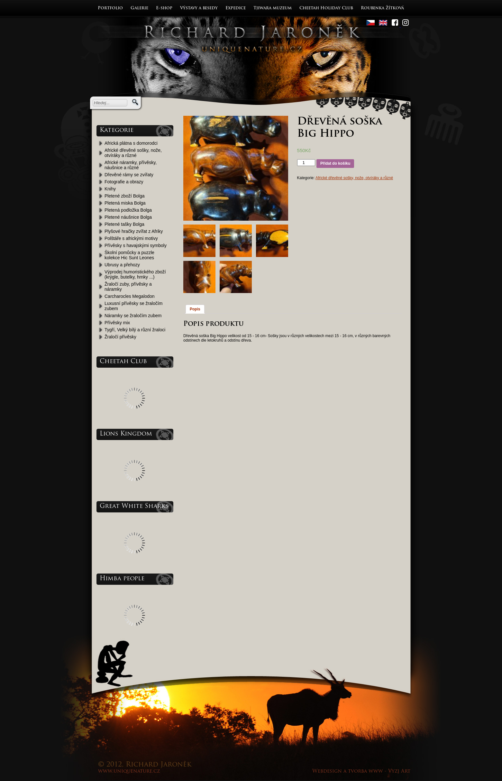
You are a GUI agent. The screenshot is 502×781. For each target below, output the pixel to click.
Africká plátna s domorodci (131, 143)
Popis (195, 309)
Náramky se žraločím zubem (133, 315)
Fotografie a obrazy (124, 181)
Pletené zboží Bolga (125, 195)
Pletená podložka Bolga (128, 210)
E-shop (164, 8)
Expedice (235, 8)
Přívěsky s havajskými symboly (136, 245)
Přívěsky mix (117, 322)
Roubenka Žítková (382, 8)
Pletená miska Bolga (125, 203)
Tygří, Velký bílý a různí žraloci (135, 329)
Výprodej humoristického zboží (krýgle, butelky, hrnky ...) (135, 274)
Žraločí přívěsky (120, 336)
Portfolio (110, 8)
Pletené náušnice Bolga (128, 217)
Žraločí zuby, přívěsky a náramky (128, 286)
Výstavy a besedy (199, 8)
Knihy (110, 188)
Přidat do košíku (335, 163)
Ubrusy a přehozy (122, 264)
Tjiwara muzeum (272, 8)
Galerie (139, 8)
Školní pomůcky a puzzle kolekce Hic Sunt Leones (129, 255)
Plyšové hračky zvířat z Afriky (134, 231)
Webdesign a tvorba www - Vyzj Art (361, 771)
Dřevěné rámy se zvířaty (129, 174)
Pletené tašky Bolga (124, 224)
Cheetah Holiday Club (326, 8)
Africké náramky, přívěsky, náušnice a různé (131, 165)
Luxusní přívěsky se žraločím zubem (134, 306)
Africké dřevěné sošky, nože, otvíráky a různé (133, 153)
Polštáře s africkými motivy (131, 238)
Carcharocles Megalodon (130, 296)
